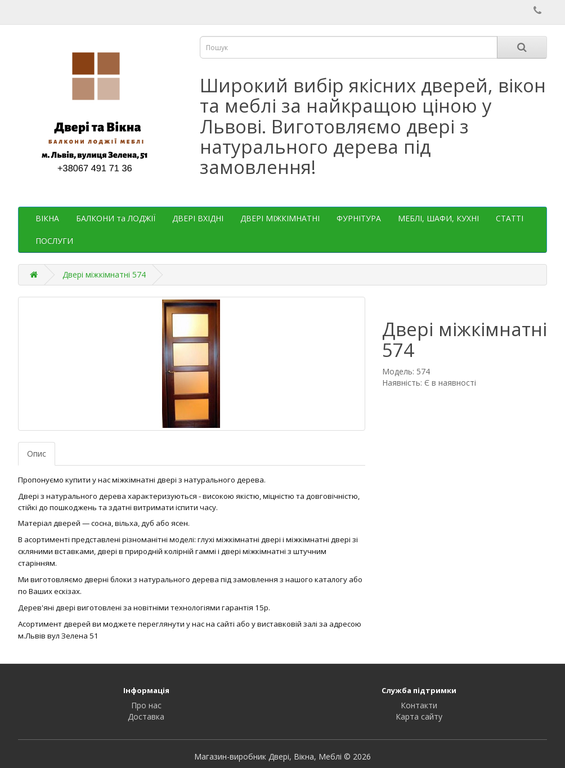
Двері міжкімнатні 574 (104, 274)
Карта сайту (419, 716)
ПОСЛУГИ (54, 240)
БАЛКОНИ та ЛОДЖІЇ (115, 218)
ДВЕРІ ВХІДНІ (197, 218)
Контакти (419, 705)
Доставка (146, 716)
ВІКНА (47, 218)
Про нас (146, 705)
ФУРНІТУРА (359, 218)
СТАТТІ (509, 218)
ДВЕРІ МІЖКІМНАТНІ (280, 218)
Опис (36, 453)
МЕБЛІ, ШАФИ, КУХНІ (438, 218)
